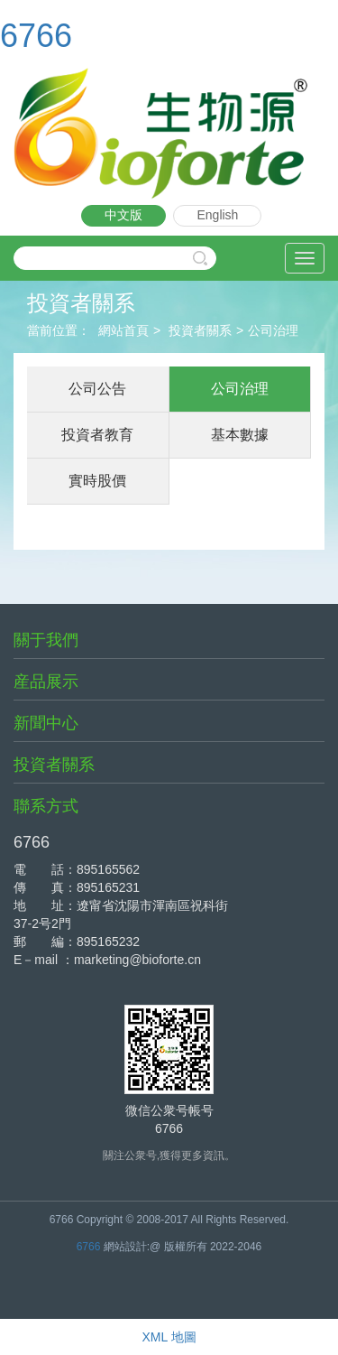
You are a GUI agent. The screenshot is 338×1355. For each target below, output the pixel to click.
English (217, 215)
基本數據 (240, 434)
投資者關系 (200, 330)
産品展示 (46, 682)
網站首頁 (123, 330)
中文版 (123, 215)
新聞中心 (46, 723)
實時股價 (97, 480)
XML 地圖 (169, 1337)
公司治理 (273, 330)
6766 (36, 35)
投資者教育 (97, 434)
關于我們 (46, 640)
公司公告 (97, 388)
